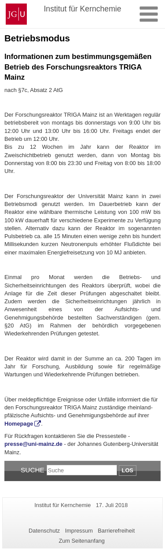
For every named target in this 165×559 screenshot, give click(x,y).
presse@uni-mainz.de (33, 444)
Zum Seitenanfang (82, 540)
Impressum (79, 530)
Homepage (18, 423)
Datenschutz (44, 530)
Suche (32, 470)
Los (127, 470)
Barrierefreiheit (116, 530)
